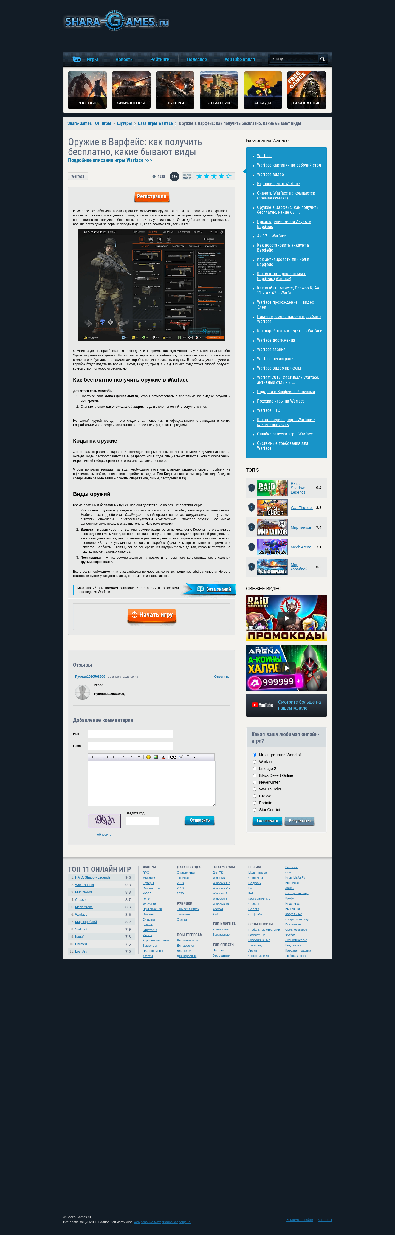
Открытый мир (258, 955)
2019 (180, 888)
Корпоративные (259, 898)
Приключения (152, 909)
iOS (215, 914)
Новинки (183, 877)
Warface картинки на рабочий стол (289, 165)
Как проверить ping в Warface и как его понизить (286, 422)
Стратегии (150, 930)
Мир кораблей (299, 566)
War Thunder (302, 507)
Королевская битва (156, 940)
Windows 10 (221, 903)
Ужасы (147, 935)
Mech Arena (301, 547)
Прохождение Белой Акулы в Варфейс (284, 224)
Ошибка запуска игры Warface (285, 434)
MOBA (147, 893)
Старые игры (186, 872)
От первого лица (297, 893)
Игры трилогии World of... (281, 755)
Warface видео (270, 174)
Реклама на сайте (299, 1220)
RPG (146, 872)
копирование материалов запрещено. (162, 1222)
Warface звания (271, 349)
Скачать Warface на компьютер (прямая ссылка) (286, 195)
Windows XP (221, 883)
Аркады (148, 924)
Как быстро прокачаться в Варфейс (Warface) (281, 276)
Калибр (80, 937)
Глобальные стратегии (264, 929)
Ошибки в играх (188, 909)
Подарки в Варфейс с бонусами (286, 391)
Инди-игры (292, 903)
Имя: (76, 734)
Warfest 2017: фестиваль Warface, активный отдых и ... (288, 380)
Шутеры (148, 883)
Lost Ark (81, 951)
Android (218, 909)
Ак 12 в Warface (271, 235)
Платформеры (153, 950)
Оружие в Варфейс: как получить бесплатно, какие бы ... (287, 210)
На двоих (254, 883)
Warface (77, 176)
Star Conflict (269, 810)
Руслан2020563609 (90, 677)
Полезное (183, 914)
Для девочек (185, 945)
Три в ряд (255, 945)
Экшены (148, 914)
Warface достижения (276, 340)
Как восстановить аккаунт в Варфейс (283, 248)
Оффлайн (255, 914)
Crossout (267, 796)
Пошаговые (293, 924)
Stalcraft (81, 929)
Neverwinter (269, 782)
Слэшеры (149, 919)
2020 (180, 893)
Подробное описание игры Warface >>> (110, 160)
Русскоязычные (259, 940)
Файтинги (149, 903)
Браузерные (221, 934)
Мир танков (301, 527)
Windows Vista (222, 888)
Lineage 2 (267, 768)
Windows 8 (220, 898)
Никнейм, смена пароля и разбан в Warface (289, 319)
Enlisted (81, 944)
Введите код (135, 813)
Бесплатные (221, 955)
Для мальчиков (187, 940)
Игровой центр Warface (278, 183)
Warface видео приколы (279, 368)
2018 (180, 883)
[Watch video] (286, 618)
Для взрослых (186, 956)
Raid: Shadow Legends (298, 487)
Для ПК (218, 872)
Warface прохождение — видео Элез (285, 305)
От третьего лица (297, 919)
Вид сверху (293, 945)
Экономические (296, 940)
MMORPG (150, 877)
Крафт (289, 898)
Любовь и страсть (297, 955)
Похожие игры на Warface (281, 401)
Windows (219, 877)
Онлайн (253, 903)
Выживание (293, 908)
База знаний (218, 589)
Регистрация (151, 196)
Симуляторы (151, 888)
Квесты (148, 956)
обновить (104, 835)
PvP (251, 893)
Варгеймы (150, 945)
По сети (253, 909)
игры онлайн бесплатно (116, 20)
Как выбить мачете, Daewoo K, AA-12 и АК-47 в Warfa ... (288, 290)
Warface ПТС (268, 410)
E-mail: (78, 746)
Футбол (290, 934)
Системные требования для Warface (282, 446)
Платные (219, 950)
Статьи (182, 919)
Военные (291, 867)
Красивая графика (298, 950)
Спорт (289, 872)
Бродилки (292, 882)
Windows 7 (220, 893)
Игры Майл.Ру (295, 877)
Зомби (289, 888)
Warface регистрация (276, 358)
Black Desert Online (276, 775)
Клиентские (221, 929)
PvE (251, 888)
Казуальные (293, 914)
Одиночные (256, 877)
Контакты (325, 1220)
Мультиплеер (257, 872)
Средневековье (296, 929)
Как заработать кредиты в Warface (289, 330)
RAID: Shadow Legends (92, 877)
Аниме (252, 950)
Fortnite (265, 803)
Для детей (184, 950)
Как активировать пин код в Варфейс (283, 262)
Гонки (146, 898)
